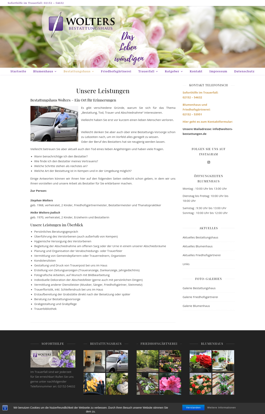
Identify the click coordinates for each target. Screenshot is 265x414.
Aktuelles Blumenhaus (198, 246)
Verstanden (193, 411)
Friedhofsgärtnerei (116, 71)
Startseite (18, 71)
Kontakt (196, 71)
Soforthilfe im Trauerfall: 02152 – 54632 (36, 3)
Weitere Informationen (221, 411)
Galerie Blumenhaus (196, 306)
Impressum (218, 71)
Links (186, 264)
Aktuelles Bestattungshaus (200, 237)
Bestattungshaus (77, 71)
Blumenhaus (43, 71)
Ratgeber (172, 71)
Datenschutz (244, 71)
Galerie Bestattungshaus (199, 288)
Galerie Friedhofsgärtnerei (200, 297)
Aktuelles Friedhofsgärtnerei (202, 255)
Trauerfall (146, 71)
